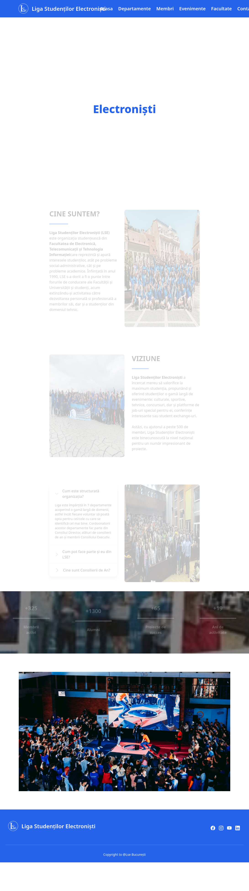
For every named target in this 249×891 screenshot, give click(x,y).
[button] (116, 786)
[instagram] (221, 828)
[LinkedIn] (237, 828)
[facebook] (213, 828)
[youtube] (229, 828)
